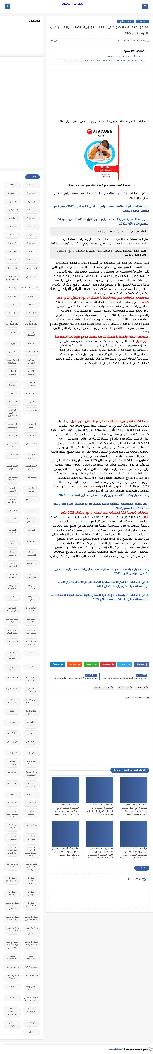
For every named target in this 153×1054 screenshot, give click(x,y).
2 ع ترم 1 (12, 227)
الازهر (12, 344)
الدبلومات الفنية (31, 425)
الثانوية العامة (12, 384)
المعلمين (12, 597)
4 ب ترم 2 (31, 260)
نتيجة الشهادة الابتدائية (12, 1012)
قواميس (12, 772)
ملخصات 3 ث (31, 976)
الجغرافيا (31, 402)
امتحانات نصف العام (12, 631)
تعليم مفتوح (12, 678)
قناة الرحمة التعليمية (31, 773)
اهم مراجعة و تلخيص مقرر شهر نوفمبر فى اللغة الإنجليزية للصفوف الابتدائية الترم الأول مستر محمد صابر (100, 855)
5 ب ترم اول (31, 268)
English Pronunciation (12, 278)
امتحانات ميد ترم (12, 620)
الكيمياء (31, 541)
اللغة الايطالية (12, 553)
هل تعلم (31, 1023)
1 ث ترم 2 (12, 193)
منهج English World (12, 977)
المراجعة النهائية (12, 576)
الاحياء (31, 344)
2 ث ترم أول (12, 218)
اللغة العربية (31, 564)
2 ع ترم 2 (31, 235)
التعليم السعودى (12, 373)
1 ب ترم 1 (31, 185)
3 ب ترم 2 (31, 243)
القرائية (31, 530)
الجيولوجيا (12, 402)
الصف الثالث (12, 455)
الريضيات (12, 436)
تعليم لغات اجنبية (12, 668)
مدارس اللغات (31, 812)
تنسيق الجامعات (31, 690)
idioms (31, 305)
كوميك (12, 795)
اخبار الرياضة (12, 313)
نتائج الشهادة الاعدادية (31, 1010)
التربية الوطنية (31, 373)
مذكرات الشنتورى (12, 837)
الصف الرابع (125, 21)
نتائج (12, 998)
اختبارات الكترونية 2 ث (31, 322)
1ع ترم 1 (31, 202)
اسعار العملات (31, 334)
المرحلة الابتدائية (31, 587)
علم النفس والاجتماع (31, 743)
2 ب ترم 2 (31, 210)
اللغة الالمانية (12, 542)
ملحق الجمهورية (12, 957)
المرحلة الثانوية (31, 598)
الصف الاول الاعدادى (12, 445)
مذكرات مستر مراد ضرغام (31, 943)
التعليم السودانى (31, 384)
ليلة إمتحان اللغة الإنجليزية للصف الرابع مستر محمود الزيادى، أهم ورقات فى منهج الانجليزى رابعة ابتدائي (66, 811)
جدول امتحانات (12, 701)
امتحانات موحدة (104, 687)
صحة (12, 722)
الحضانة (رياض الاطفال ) (12, 413)
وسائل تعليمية (12, 1024)
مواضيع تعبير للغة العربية (31, 999)
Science (31, 296)
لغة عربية (12, 803)
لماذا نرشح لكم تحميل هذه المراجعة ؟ (123, 57)
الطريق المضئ (72, 4)
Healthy (12, 288)
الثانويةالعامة (31, 394)
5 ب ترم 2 (12, 260)
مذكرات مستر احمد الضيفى (31, 918)
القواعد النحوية (12, 531)
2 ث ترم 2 (31, 218)
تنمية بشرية (12, 689)
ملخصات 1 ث (31, 967)
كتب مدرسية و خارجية (31, 785)
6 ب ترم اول (31, 277)
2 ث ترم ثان (31, 227)
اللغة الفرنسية (12, 565)
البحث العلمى (31, 352)
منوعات (12, 987)
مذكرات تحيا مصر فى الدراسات (31, 867)
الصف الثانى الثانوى (31, 489)
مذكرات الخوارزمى (31, 837)
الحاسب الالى (31, 410)
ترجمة (31, 667)
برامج (31, 653)
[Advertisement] (99, 92)
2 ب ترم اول (12, 210)
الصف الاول (31, 444)
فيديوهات (12, 753)
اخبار (12, 305)
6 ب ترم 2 (12, 268)
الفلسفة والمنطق (31, 520)
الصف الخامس (12, 489)
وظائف (31, 1032)
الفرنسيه (12, 511)
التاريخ (12, 352)
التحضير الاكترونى (31, 361)
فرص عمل (12, 742)
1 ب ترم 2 (12, 185)
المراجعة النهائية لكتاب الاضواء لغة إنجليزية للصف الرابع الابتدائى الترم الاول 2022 (103, 61)
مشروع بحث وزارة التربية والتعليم (12, 945)
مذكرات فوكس (31, 893)
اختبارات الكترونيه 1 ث (12, 322)
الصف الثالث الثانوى (12, 467)
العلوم (31, 511)
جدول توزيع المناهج (31, 712)
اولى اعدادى (12, 642)
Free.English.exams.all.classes (30, 288)
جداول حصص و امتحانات (31, 701)
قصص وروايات (12, 762)
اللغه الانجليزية (31, 576)
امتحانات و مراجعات (31, 643)
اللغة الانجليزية (31, 553)
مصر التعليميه (31, 957)
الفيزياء (12, 519)
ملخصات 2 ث (12, 967)
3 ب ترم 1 (12, 235)
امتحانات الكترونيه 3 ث (12, 609)
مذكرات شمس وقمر (12, 879)
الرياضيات (31, 436)
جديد (12, 711)
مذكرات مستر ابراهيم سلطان (12, 906)
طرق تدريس (12, 733)
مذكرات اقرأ (31, 825)
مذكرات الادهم (12, 826)
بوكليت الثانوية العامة (12, 656)
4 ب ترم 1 (142, 21)
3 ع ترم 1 (31, 252)
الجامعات (12, 394)
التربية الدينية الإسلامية (12, 361)
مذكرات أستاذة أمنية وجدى (12, 814)
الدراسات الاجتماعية (12, 425)
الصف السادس (12, 501)
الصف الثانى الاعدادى (12, 478)
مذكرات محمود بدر (31, 904)
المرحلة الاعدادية (12, 587)
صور (31, 733)
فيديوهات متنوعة (31, 762)
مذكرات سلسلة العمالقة (31, 881)
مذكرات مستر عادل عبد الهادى (31, 931)
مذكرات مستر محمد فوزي (12, 929)
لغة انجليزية (31, 803)
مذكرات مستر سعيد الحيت (12, 918)
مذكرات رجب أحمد (12, 865)
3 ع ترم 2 (12, 243)
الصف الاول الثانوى (31, 456)
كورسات (31, 795)
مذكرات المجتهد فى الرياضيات (12, 850)
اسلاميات (12, 332)
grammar (12, 296)
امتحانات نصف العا (31, 631)
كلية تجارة (12, 784)
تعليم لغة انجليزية (31, 679)
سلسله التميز (31, 723)
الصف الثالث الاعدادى (31, 467)
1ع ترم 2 (12, 202)
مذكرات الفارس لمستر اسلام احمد (31, 852)
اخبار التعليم (31, 313)
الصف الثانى (31, 477)
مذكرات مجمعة (12, 893)
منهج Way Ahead (31, 988)
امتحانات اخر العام (31, 609)
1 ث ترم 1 (31, 193)
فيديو (31, 753)
